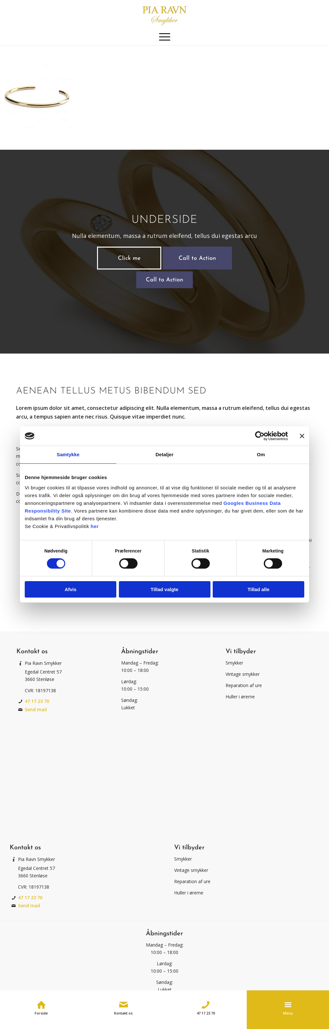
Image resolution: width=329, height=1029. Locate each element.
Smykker (234, 663)
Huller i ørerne (240, 697)
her (95, 526)
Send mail (36, 709)
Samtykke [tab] (68, 454)
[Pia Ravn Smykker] (164, 14)
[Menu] (164, 37)
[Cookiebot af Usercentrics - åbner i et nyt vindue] (260, 436)
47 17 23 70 (37, 701)
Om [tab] (261, 454)
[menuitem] (164, 37)
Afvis (70, 589)
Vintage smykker (243, 674)
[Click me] (129, 258)
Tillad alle (258, 589)
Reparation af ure (244, 685)
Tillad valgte (164, 589)
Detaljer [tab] (164, 454)
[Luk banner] (302, 436)
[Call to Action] (197, 258)
